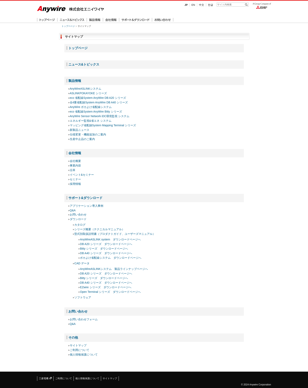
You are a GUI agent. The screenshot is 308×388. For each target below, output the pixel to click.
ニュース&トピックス (83, 64)
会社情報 (74, 153)
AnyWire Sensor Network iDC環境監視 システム (100, 116)
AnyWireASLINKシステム (85, 88)
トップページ (68, 26)
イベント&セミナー (82, 174)
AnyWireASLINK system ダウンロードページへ (110, 239)
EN (193, 4)
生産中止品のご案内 (82, 139)
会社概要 (75, 161)
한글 (210, 4)
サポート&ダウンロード (85, 198)
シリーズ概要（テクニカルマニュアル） (99, 229)
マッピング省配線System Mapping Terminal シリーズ (103, 125)
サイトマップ (78, 345)
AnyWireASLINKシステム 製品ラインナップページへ (114, 268)
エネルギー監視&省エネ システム (90, 120)
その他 (73, 337)
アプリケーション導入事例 (86, 205)
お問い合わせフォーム (84, 319)
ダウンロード (78, 219)
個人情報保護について (84, 354)
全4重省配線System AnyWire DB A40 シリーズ (99, 102)
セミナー (75, 179)
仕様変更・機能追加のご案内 (88, 134)
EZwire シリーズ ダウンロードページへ (105, 287)
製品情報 (74, 80)
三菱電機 (45, 378)
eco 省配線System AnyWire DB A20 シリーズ (98, 97)
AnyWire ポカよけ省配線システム (91, 107)
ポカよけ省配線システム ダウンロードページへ (110, 257)
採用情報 (75, 183)
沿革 (72, 170)
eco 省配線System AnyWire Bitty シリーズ (96, 111)
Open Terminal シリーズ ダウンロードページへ (110, 291)
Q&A (73, 210)
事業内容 (75, 165)
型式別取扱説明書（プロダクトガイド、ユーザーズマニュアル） (114, 233)
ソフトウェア (82, 297)
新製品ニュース (79, 129)
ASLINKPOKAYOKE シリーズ (88, 93)
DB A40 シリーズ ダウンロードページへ (106, 253)
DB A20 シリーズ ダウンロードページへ (106, 244)
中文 (201, 4)
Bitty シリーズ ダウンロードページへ (104, 248)
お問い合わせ (78, 214)
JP (186, 4)
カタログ (80, 224)
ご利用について (79, 350)
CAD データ (81, 263)
